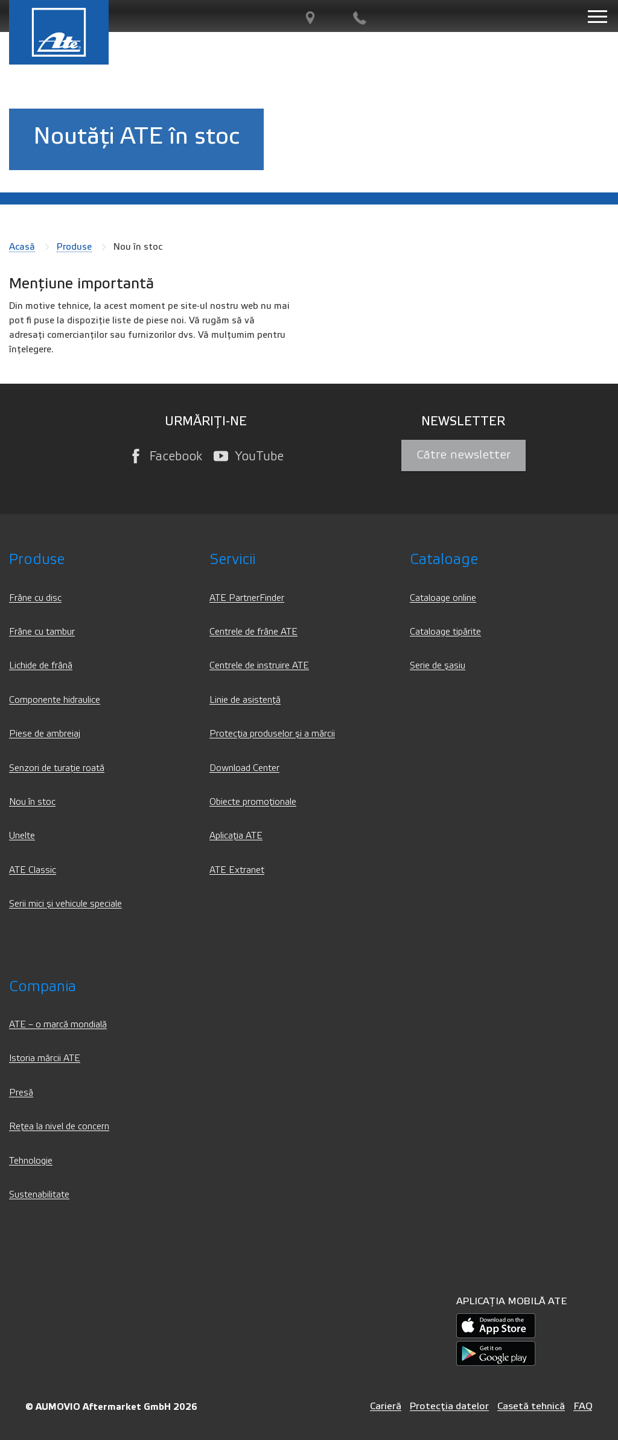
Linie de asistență (245, 700)
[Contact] (359, 18)
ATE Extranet (236, 870)
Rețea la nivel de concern (59, 1126)
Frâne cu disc (35, 598)
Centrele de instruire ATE (259, 666)
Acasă (22, 247)
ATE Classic (32, 870)
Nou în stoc (32, 802)
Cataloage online (443, 598)
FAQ (583, 1406)
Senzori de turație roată (56, 768)
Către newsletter (463, 454)
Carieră (385, 1406)
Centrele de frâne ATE (253, 632)
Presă (21, 1093)
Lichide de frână (40, 666)
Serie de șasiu (437, 666)
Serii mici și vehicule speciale (65, 904)
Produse (74, 247)
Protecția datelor (449, 1406)
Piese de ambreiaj (44, 734)
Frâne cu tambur (42, 632)
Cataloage (444, 559)
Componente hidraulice (54, 700)
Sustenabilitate (39, 1195)
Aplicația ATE (236, 836)
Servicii (232, 559)
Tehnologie (31, 1161)
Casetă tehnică (531, 1406)
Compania (42, 987)
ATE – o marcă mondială (58, 1025)
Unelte (22, 836)
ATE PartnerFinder (246, 598)
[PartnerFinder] (310, 18)
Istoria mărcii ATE (44, 1058)
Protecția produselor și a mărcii (272, 734)
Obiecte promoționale (252, 802)
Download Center (244, 768)
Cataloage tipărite (445, 632)
